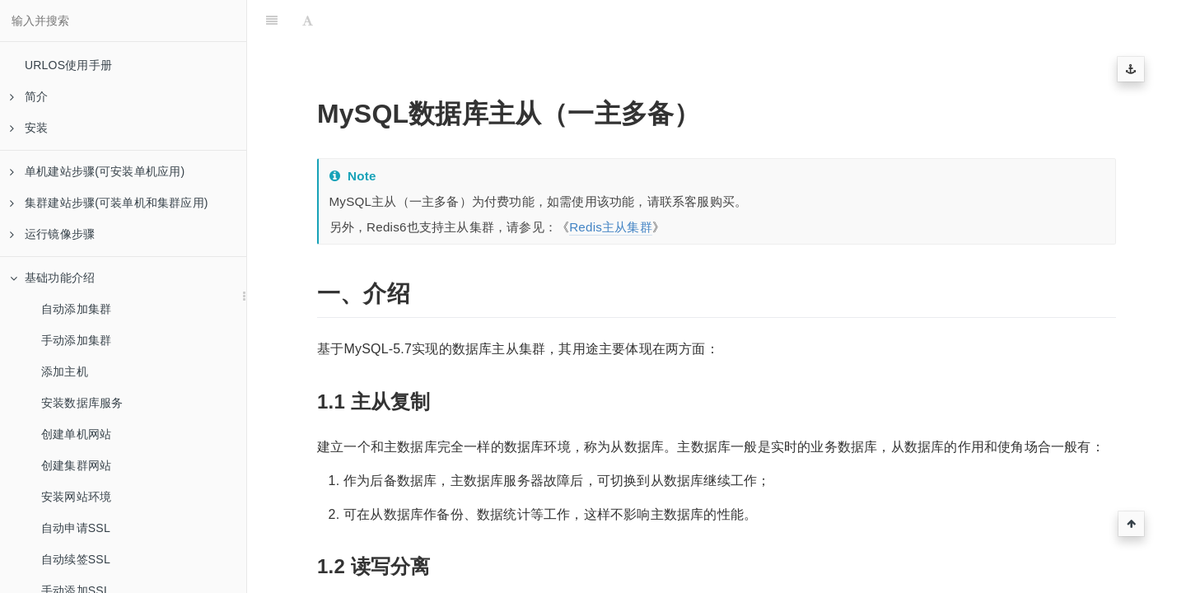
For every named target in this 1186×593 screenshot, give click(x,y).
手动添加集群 (76, 340)
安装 (29, 127)
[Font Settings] (307, 20)
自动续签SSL (75, 559)
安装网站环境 (76, 496)
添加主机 (64, 371)
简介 (29, 96)
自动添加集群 (76, 308)
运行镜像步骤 (52, 233)
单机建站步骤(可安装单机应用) (97, 171)
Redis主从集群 (610, 227)
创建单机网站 (76, 434)
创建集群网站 (76, 465)
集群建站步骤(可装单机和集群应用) (109, 202)
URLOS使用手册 (68, 65)
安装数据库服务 (82, 402)
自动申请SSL (75, 528)
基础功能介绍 (52, 277)
